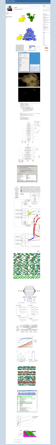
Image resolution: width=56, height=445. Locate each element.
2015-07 (44, 37)
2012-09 (44, 44)
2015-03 (44, 38)
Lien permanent (17, 439)
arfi (6, 18)
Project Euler (44, 30)
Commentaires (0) (21, 439)
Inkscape (7, 14)
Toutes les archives (45, 45)
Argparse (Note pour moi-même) (46, 19)
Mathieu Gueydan (10, 1)
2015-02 (44, 39)
